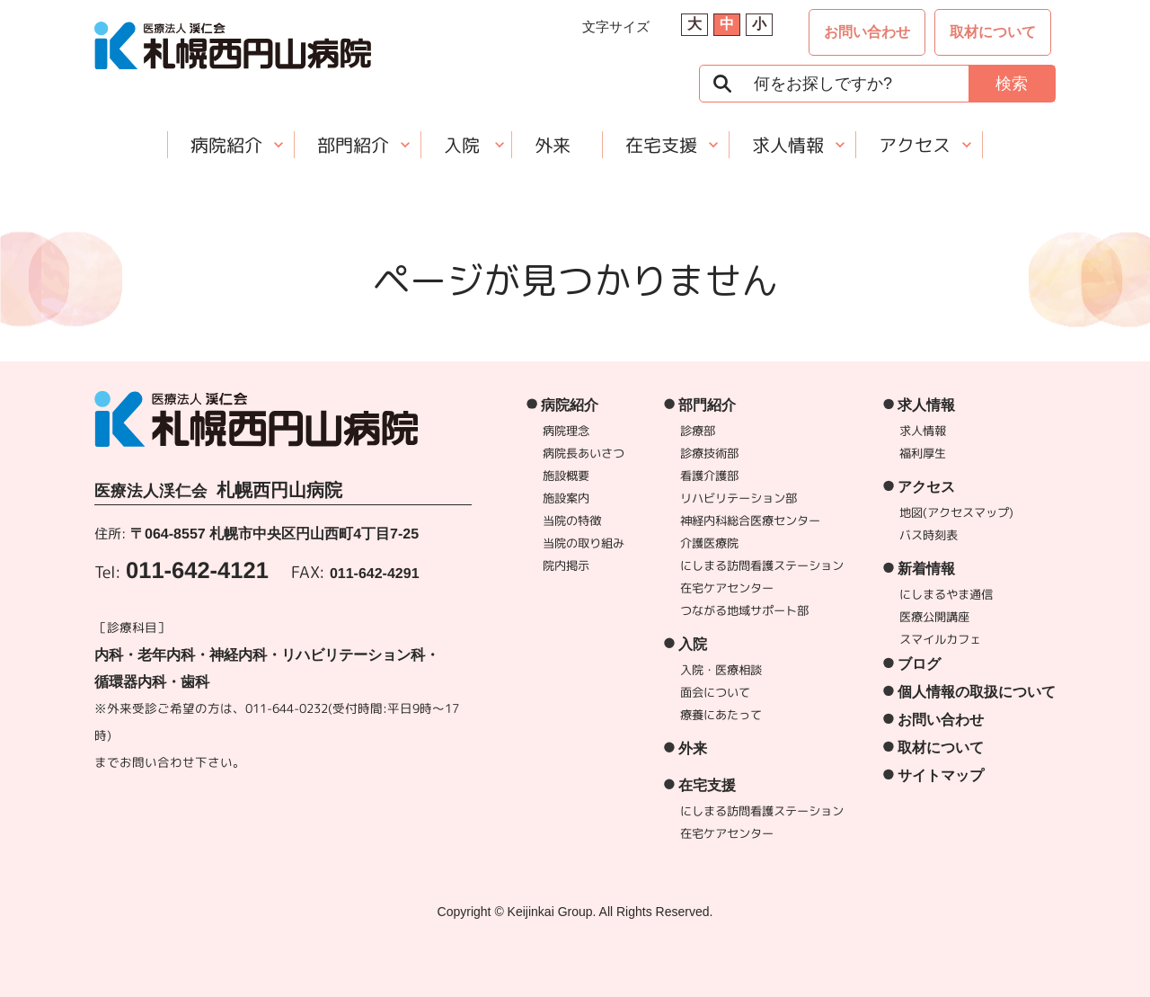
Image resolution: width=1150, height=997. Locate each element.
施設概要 (566, 475)
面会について (715, 692)
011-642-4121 (197, 570)
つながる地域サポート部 (744, 610)
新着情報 (926, 568)
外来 (553, 144)
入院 (462, 144)
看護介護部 (709, 475)
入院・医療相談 (721, 670)
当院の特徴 (572, 520)
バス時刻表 (928, 535)
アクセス (915, 144)
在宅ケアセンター (727, 588)
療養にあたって (721, 715)
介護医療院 (709, 543)
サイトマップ (941, 775)
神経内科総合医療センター (750, 520)
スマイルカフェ (940, 639)
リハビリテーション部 (738, 498)
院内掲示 (566, 565)
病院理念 (566, 431)
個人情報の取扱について (977, 691)
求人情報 (788, 144)
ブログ (919, 664)
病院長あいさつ (583, 453)
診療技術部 (709, 453)
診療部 (697, 431)
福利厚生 (922, 453)
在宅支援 (661, 144)
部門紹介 (353, 144)
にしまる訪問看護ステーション (762, 565)
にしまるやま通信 (946, 594)
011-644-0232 (286, 708)
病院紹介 (226, 144)
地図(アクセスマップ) (956, 512)
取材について (993, 32)
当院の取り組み (583, 543)
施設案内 (566, 498)
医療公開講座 (934, 617)
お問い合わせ (867, 32)
